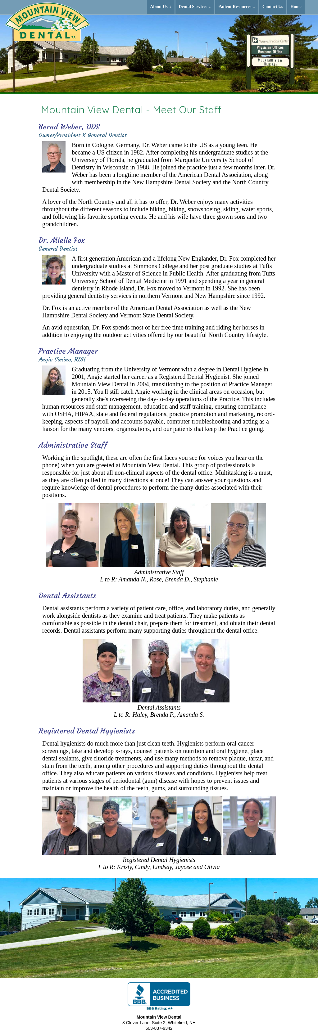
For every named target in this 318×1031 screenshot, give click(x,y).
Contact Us (272, 6)
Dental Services (193, 6)
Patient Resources (235, 6)
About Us (158, 6)
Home (296, 6)
